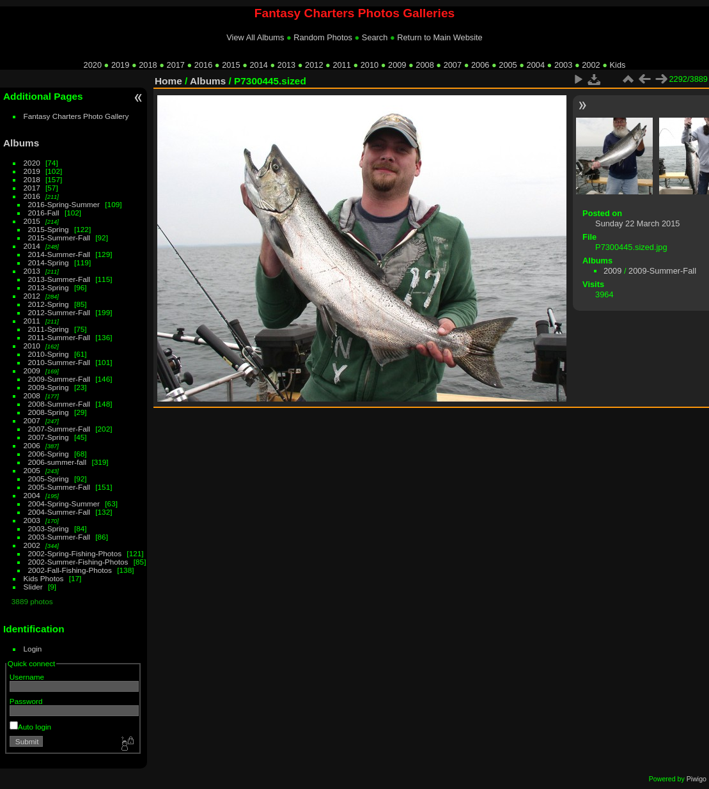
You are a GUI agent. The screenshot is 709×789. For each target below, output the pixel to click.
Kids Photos (44, 578)
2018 (148, 65)
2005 (508, 65)
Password (26, 701)
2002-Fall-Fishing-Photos (70, 570)
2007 (453, 65)
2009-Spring (48, 387)
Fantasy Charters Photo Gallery (76, 116)
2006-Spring (48, 453)
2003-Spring (48, 528)
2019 (120, 65)
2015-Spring (48, 229)
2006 (480, 65)
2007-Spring (48, 437)
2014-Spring (48, 262)
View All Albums (255, 37)
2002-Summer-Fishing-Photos (78, 562)
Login (33, 648)
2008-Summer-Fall (59, 404)
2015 (231, 65)
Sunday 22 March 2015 (637, 223)
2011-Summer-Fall (59, 337)
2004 (536, 65)
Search (375, 37)
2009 (397, 65)
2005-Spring (48, 478)
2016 (203, 65)
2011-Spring (48, 329)
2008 (424, 65)
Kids (618, 65)
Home (168, 80)
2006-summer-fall (57, 462)
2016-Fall (43, 212)
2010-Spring (48, 354)
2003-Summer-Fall (59, 537)
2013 (286, 65)
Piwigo (696, 779)
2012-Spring (48, 304)
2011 (341, 65)
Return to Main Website (439, 37)
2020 (93, 65)
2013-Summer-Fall (59, 279)
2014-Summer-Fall (59, 254)
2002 (591, 65)
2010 (369, 65)
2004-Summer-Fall (59, 512)
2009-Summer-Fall (59, 379)
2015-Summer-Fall (59, 237)
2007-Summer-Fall (59, 429)
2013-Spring (48, 287)
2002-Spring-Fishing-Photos (75, 553)
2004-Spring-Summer (64, 503)
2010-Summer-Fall (59, 362)
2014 (258, 65)
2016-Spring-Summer (64, 204)
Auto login (30, 727)
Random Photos (322, 37)
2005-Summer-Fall (59, 487)
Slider (33, 586)
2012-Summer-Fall (59, 312)
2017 (176, 65)
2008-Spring (48, 412)
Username (27, 677)
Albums (21, 142)
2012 (314, 65)
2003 (563, 65)
